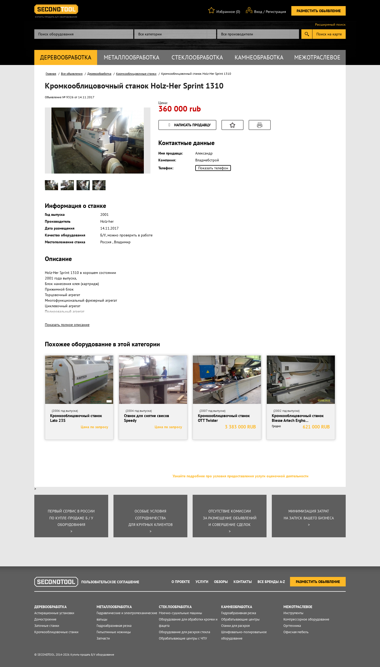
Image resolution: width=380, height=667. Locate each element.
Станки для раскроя (235, 625)
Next (137, 149)
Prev (58, 149)
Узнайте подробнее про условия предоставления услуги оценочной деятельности (240, 476)
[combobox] (175, 34)
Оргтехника (292, 625)
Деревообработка (65, 57)
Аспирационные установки (54, 613)
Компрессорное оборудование (306, 619)
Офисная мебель (295, 632)
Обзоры (221, 581)
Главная (51, 74)
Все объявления (72, 74)
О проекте (181, 581)
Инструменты (293, 613)
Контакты (243, 581)
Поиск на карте (329, 34)
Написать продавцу (189, 125)
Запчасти (103, 638)
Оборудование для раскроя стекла (184, 632)
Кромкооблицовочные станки (136, 74)
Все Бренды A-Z (271, 581)
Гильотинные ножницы (114, 632)
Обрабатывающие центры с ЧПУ (183, 638)
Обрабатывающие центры (240, 619)
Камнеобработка (259, 57)
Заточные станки (46, 625)
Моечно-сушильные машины (180, 613)
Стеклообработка (197, 57)
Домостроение (45, 619)
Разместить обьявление (319, 10)
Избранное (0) (228, 11)
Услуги (202, 581)
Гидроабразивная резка (114, 625)
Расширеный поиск (330, 24)
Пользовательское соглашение (110, 582)
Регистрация (276, 11)
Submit (306, 34)
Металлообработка (131, 57)
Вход (258, 11)
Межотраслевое (317, 57)
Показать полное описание (67, 324)
